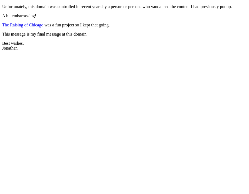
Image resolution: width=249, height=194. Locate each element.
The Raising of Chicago (22, 25)
